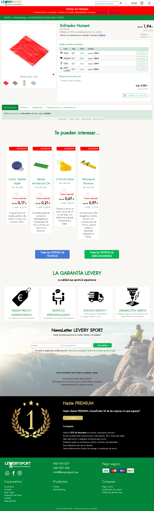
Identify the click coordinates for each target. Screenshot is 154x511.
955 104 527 (101, 12)
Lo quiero (142, 53)
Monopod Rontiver (88, 181)
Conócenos (9, 486)
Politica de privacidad (76, 350)
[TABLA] (102, 35)
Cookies (7, 498)
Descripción (10, 107)
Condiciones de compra (112, 489)
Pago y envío (107, 486)
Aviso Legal (110, 350)
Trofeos (56, 486)
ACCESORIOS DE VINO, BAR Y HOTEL (46, 17)
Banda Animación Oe (41, 181)
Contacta (8, 489)
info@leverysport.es (65, 472)
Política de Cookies (94, 350)
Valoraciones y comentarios (61, 107)
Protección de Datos (13, 495)
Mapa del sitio (10, 500)
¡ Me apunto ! (102, 345)
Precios (24, 107)
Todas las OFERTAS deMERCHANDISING (102, 254)
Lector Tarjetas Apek (17, 181)
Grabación (37, 107)
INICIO (7, 17)
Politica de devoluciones (112, 492)
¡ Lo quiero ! (73, 417)
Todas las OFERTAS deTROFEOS (52, 254)
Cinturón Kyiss (65, 179)
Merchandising (20, 17)
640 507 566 (115, 12)
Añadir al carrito (137, 95)
